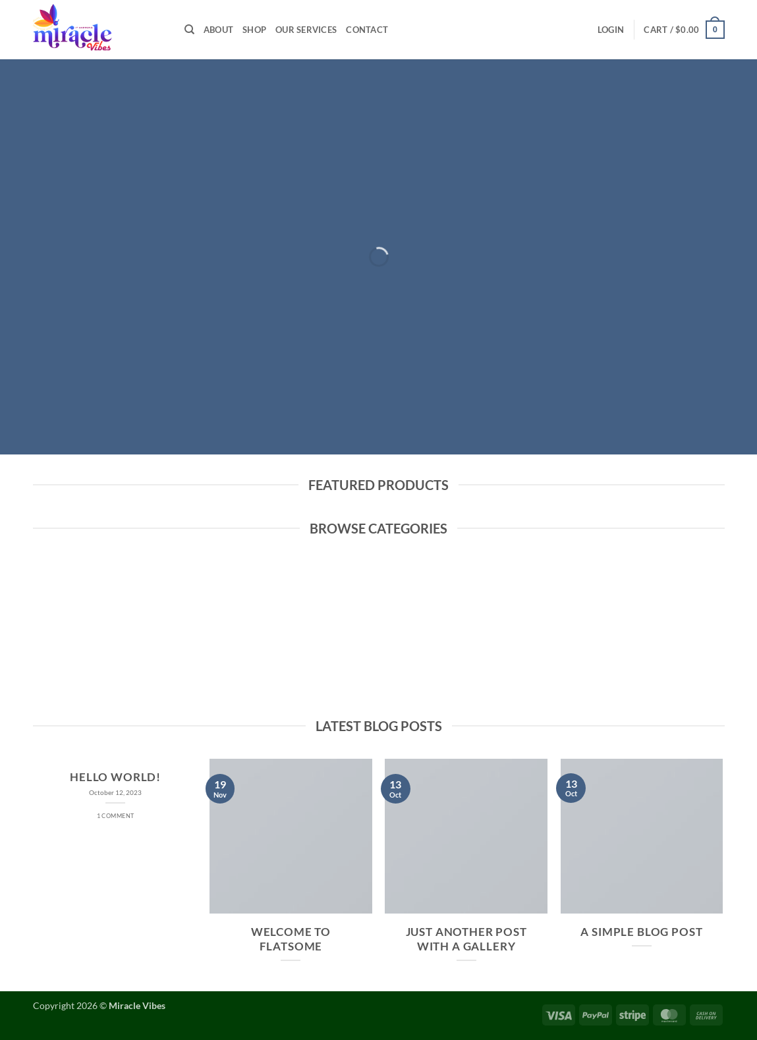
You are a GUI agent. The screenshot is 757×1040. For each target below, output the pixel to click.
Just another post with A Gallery (466, 939)
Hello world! (115, 777)
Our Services (306, 29)
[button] (611, 29)
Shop (254, 29)
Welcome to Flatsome (291, 939)
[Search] (189, 29)
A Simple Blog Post (641, 932)
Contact (367, 29)
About (218, 29)
